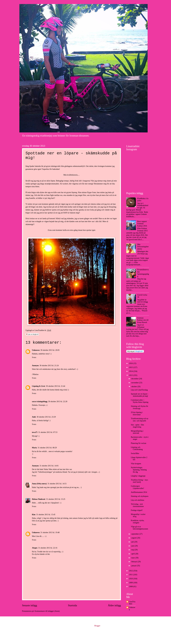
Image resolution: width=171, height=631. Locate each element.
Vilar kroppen (136, 464)
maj (133, 550)
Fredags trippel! (137, 510)
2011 (131, 575)
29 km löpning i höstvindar (137, 413)
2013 (131, 375)
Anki (34, 417)
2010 (131, 579)
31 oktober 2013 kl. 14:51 (57, 484)
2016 (131, 363)
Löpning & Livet (38, 386)
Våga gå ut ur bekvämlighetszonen (139, 528)
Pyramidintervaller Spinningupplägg (143, 273)
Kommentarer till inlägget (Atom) (47, 611)
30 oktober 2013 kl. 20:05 (50, 350)
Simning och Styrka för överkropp (139, 407)
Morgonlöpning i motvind (137, 432)
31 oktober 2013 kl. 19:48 (50, 532)
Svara (34, 357)
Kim (33, 515)
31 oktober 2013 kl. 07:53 (47, 432)
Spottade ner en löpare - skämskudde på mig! (139, 395)
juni (133, 546)
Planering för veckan (138, 443)
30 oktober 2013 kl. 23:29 (46, 417)
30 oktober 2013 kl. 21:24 (49, 366)
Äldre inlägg (114, 605)
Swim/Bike (135, 453)
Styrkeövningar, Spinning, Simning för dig (139, 469)
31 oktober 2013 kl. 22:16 (47, 548)
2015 (131, 367)
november (135, 383)
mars (133, 558)
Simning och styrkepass (139, 496)
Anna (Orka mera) (39, 484)
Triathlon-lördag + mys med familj (139, 481)
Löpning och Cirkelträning (137, 448)
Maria (34, 448)
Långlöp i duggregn (138, 476)
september (135, 534)
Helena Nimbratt (38, 499)
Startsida (72, 605)
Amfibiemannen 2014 (139, 492)
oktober (134, 387)
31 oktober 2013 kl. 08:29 (47, 448)
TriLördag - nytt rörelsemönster (137, 505)
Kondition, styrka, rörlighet (137, 521)
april (133, 554)
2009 (131, 583)
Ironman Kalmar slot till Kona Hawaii (143, 320)
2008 (131, 587)
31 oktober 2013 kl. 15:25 (55, 499)
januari (134, 566)
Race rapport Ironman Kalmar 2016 (142, 223)
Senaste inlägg (29, 605)
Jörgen (34, 548)
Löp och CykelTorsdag (139, 390)
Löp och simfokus (137, 500)
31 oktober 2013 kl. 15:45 (45, 515)
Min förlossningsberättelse (143, 246)
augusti (134, 538)
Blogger (97, 626)
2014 (131, 371)
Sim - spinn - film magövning (137, 426)
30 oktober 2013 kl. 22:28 (57, 402)
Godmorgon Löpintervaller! (137, 487)
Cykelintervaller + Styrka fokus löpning (139, 401)
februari (134, 562)
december (135, 379)
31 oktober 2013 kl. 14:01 (49, 466)
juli (132, 542)
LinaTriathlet (132, 603)
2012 (131, 571)
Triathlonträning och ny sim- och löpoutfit (139, 420)
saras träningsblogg (39, 402)
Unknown (36, 350)
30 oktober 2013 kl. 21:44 (55, 386)
